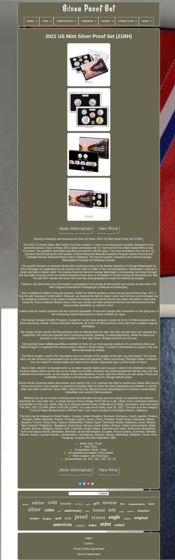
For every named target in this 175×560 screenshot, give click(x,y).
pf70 (96, 503)
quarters (130, 511)
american (62, 524)
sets (112, 509)
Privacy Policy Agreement (88, 548)
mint (105, 524)
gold (58, 518)
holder (151, 504)
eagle (114, 517)
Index (88, 538)
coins (49, 509)
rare (87, 511)
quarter (26, 504)
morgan (34, 518)
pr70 (88, 504)
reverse (110, 502)
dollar (93, 525)
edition (38, 502)
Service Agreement (88, 554)
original (141, 518)
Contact (88, 543)
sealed (121, 512)
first (122, 504)
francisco (143, 510)
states (98, 518)
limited (99, 510)
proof (81, 516)
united (119, 525)
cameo (127, 518)
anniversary (73, 510)
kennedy (65, 503)
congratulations (136, 504)
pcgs (68, 518)
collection (79, 504)
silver (34, 509)
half (59, 511)
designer (47, 518)
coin (52, 502)
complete (80, 525)
